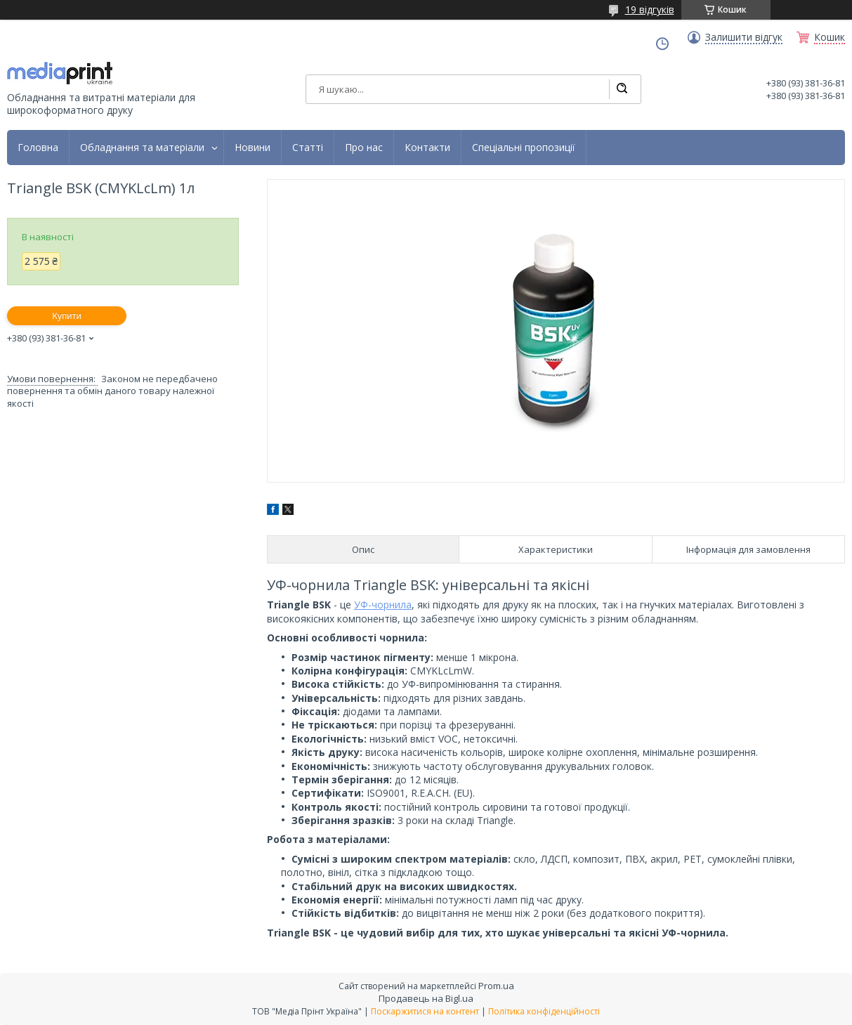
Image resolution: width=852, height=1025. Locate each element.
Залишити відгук (743, 37)
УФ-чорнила (383, 604)
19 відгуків (649, 9)
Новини (252, 147)
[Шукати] (621, 89)
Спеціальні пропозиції (523, 147)
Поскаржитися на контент (425, 1011)
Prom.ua (496, 985)
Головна (38, 147)
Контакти (427, 147)
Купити (66, 316)
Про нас (364, 147)
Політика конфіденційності (544, 1011)
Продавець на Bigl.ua (426, 998)
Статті (307, 147)
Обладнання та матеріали (142, 147)
